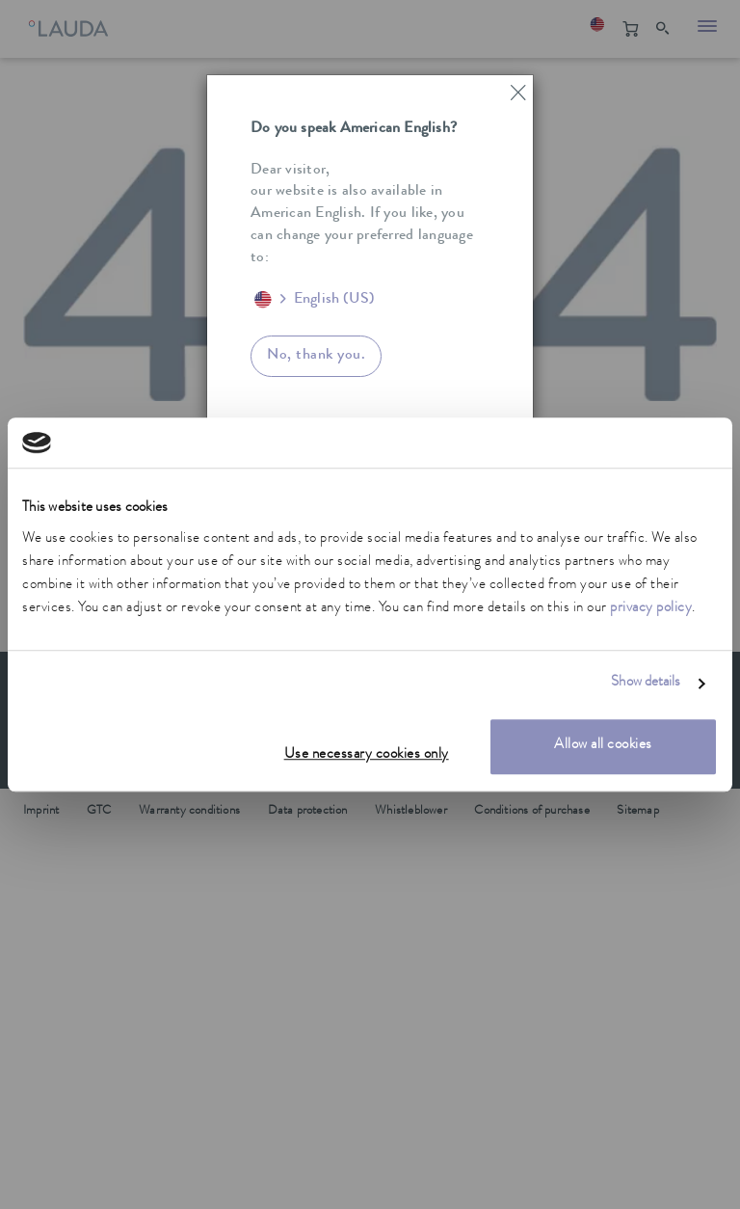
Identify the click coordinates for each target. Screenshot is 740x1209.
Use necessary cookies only (366, 755)
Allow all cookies (603, 746)
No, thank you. (316, 355)
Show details (645, 684)
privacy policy (651, 609)
